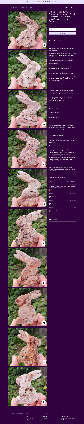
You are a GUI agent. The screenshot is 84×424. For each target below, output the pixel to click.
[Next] (75, 222)
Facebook (45, 418)
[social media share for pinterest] (54, 40)
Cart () (70, 7)
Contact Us (28, 419)
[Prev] (49, 222)
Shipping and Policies (30, 418)
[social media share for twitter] (52, 40)
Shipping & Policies (58, 45)
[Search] (75, 7)
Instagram (45, 416)
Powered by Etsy (64, 421)
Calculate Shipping (53, 26)
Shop (66, 7)
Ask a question (60, 40)
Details (51, 45)
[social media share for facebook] (49, 40)
